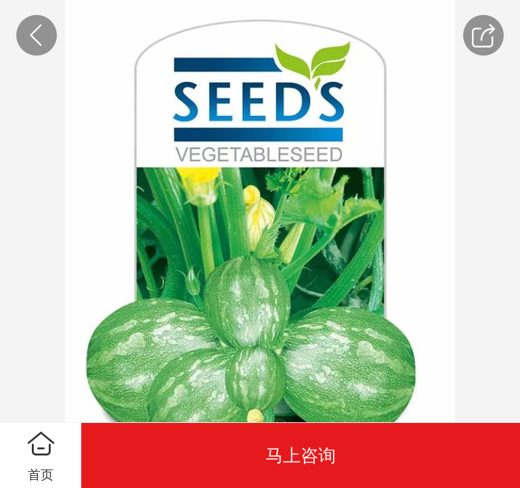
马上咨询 (300, 455)
